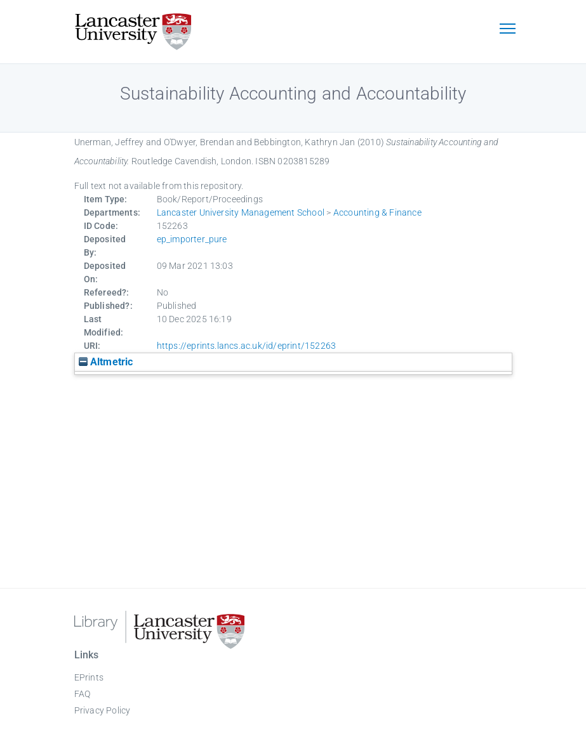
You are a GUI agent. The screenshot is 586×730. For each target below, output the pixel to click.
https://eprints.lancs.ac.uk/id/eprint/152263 (246, 346)
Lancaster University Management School (241, 212)
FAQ (82, 694)
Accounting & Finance (377, 212)
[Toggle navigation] (508, 30)
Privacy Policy (102, 710)
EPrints (88, 677)
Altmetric (106, 362)
